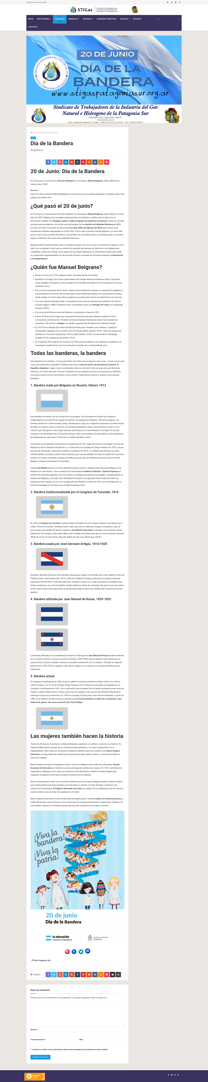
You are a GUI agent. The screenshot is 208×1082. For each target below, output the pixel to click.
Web (81, 1040)
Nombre (34, 1030)
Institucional (43, 19)
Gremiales (73, 19)
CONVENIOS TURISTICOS (106, 19)
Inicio (30, 19)
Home (34, 133)
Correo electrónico (38, 1040)
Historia (124, 19)
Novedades (60, 19)
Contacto (32, 27)
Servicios (87, 19)
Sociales (137, 19)
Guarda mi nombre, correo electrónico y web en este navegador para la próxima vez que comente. (70, 1049)
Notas (41, 133)
